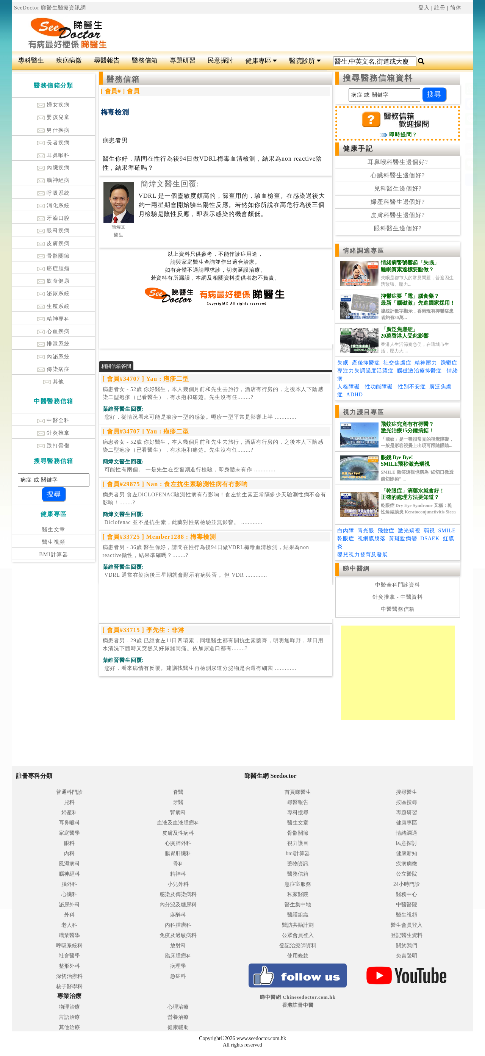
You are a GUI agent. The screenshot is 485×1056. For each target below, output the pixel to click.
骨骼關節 (53, 256)
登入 (424, 8)
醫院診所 (305, 60)
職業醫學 (69, 935)
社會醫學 (69, 956)
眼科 (69, 843)
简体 (456, 8)
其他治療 (69, 1027)
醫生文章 (54, 529)
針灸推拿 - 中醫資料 (397, 597)
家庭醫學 (69, 833)
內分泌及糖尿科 (178, 904)
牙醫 (178, 802)
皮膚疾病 (53, 243)
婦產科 (69, 812)
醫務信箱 (145, 60)
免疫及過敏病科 (178, 935)
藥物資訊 (297, 864)
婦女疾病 (53, 105)
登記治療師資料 (297, 945)
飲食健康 (53, 281)
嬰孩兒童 (53, 117)
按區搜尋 (406, 802)
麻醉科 (178, 915)
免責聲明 (406, 956)
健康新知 (406, 853)
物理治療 (69, 1007)
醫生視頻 (54, 542)
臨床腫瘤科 (178, 956)
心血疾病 (53, 331)
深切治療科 (69, 976)
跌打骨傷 (53, 446)
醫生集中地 (298, 904)
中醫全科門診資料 (397, 585)
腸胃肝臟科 (178, 853)
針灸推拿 (53, 433)
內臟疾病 (53, 168)
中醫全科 (53, 420)
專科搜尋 (297, 812)
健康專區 (261, 60)
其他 (53, 382)
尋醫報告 (107, 60)
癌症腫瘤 (53, 268)
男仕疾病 (53, 130)
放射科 (178, 945)
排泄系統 (53, 344)
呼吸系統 (53, 193)
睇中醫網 (356, 568)
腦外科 (69, 884)
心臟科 (69, 894)
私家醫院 (297, 894)
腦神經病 (53, 180)
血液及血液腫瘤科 (178, 823)
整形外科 (69, 966)
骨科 (178, 864)
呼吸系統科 (69, 945)
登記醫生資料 (406, 935)
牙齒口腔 (53, 218)
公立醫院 (406, 874)
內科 (69, 853)
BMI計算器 (53, 554)
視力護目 (297, 843)
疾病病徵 (69, 60)
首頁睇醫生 (298, 792)
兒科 (69, 802)
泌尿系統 (53, 293)
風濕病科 (69, 864)
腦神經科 (69, 874)
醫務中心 (406, 894)
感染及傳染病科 (178, 894)
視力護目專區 (363, 412)
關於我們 (406, 945)
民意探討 (220, 60)
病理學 (178, 966)
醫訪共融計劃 (298, 925)
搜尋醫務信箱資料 (378, 78)
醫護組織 (297, 915)
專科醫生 (31, 60)
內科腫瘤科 (178, 925)
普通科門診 (69, 792)
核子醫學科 (69, 986)
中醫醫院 (406, 904)
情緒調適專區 (363, 250)
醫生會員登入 (406, 925)
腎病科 (178, 812)
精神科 (178, 874)
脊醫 (178, 792)
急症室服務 (298, 884)
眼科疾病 (53, 230)
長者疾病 (53, 142)
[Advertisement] (281, 33)
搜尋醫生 (406, 792)
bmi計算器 (298, 853)
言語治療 (69, 1017)
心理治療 (178, 1007)
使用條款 (297, 956)
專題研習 (183, 60)
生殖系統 (53, 306)
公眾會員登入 (298, 935)
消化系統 (53, 205)
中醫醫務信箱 (398, 609)
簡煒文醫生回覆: (170, 184)
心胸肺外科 (178, 843)
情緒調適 (406, 833)
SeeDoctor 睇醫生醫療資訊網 (50, 8)
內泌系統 (53, 357)
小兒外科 (178, 884)
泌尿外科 (69, 904)
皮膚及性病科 (178, 833)
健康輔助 (178, 1027)
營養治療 (178, 1017)
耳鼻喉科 (53, 155)
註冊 (440, 8)
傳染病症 (53, 369)
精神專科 (53, 319)
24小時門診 (406, 884)
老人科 (69, 925)
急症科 (178, 976)
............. (200, 417)
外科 (69, 915)
